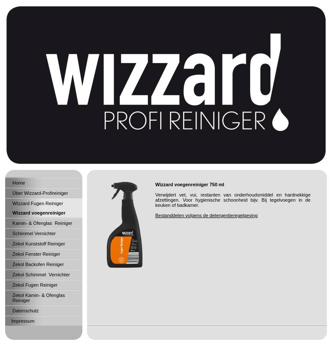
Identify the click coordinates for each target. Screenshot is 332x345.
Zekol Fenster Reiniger (35, 254)
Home (18, 182)
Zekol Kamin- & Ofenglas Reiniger (38, 298)
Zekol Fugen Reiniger (34, 285)
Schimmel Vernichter (33, 233)
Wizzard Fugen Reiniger (37, 203)
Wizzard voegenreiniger (38, 212)
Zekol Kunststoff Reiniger (38, 243)
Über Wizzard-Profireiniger (39, 193)
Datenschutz (25, 310)
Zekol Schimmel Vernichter (40, 274)
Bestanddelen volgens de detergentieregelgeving (206, 215)
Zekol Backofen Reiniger (37, 264)
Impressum (22, 321)
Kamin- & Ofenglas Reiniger (41, 223)
